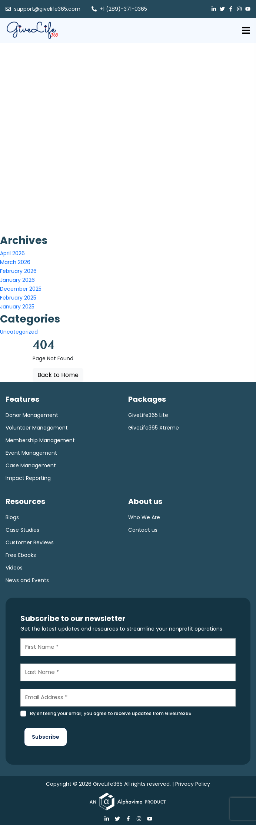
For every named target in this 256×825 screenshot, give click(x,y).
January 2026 (17, 280)
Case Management (31, 465)
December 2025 (20, 289)
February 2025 (18, 297)
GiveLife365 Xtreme (153, 427)
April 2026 (12, 253)
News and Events (27, 580)
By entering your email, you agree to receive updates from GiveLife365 (111, 713)
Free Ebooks (21, 555)
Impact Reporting (28, 478)
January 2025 (17, 306)
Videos (14, 567)
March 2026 (15, 262)
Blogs (12, 517)
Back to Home (58, 375)
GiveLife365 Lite (148, 415)
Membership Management (40, 440)
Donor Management (32, 415)
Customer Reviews (30, 542)
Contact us (142, 530)
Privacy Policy (192, 784)
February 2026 (18, 271)
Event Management (31, 453)
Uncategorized (19, 331)
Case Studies (22, 530)
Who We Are (144, 517)
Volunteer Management (37, 427)
